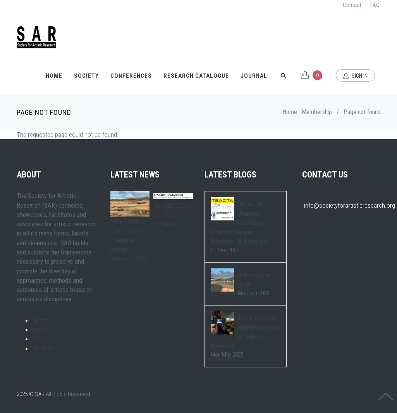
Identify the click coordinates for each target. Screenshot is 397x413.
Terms (40, 339)
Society (86, 75)
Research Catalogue (196, 75)
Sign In (355, 76)
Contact (352, 5)
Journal (254, 75)
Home (54, 75)
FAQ (375, 5)
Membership (317, 112)
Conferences (131, 75)
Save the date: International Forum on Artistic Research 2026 (129, 240)
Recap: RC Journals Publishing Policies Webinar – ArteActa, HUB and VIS (240, 222)
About (39, 329)
